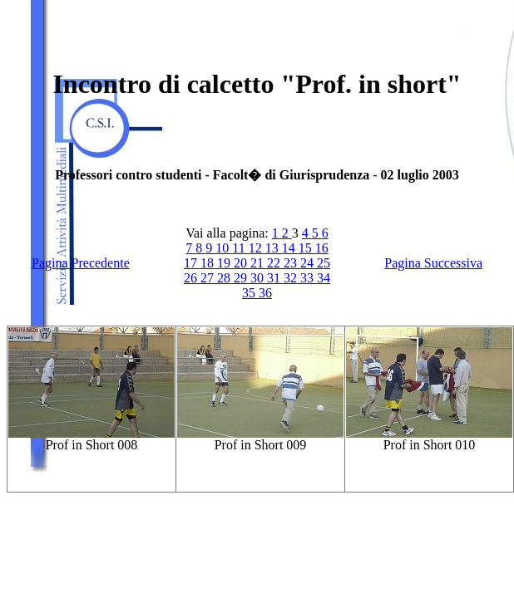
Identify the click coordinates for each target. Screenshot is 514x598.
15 (307, 248)
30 (258, 278)
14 (290, 248)
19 (225, 263)
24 (308, 263)
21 (258, 263)
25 (323, 263)
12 (257, 248)
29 (242, 278)
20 (242, 263)
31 (275, 278)
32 (292, 278)
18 (208, 263)
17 (192, 263)
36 (265, 293)
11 (240, 248)
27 (208, 278)
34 (323, 278)
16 (322, 248)
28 (225, 278)
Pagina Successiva (433, 263)
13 (273, 248)
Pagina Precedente (81, 263)
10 (223, 248)
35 (250, 293)
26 (192, 278)
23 (292, 263)
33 (308, 278)
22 (275, 263)
